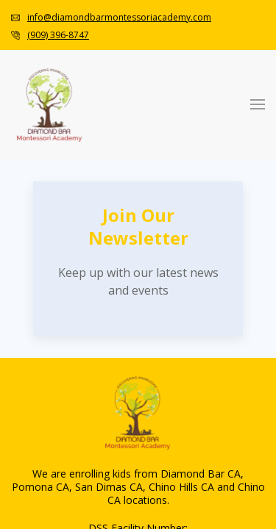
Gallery (82, 315)
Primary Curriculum (112, 156)
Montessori (61, 90)
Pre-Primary (93, 143)
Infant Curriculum (107, 116)
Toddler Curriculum (111, 129)
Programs (57, 103)
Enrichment (92, 196)
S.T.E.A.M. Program (113, 209)
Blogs (78, 301)
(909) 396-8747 (61, 25)
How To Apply (100, 235)
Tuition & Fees (100, 248)
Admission (60, 222)
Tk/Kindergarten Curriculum (132, 182)
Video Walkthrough (111, 288)
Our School (91, 275)
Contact (53, 367)
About (50, 262)
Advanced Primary (109, 169)
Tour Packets (95, 354)
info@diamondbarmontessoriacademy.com (125, 12)
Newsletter (90, 328)
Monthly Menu (100, 341)
